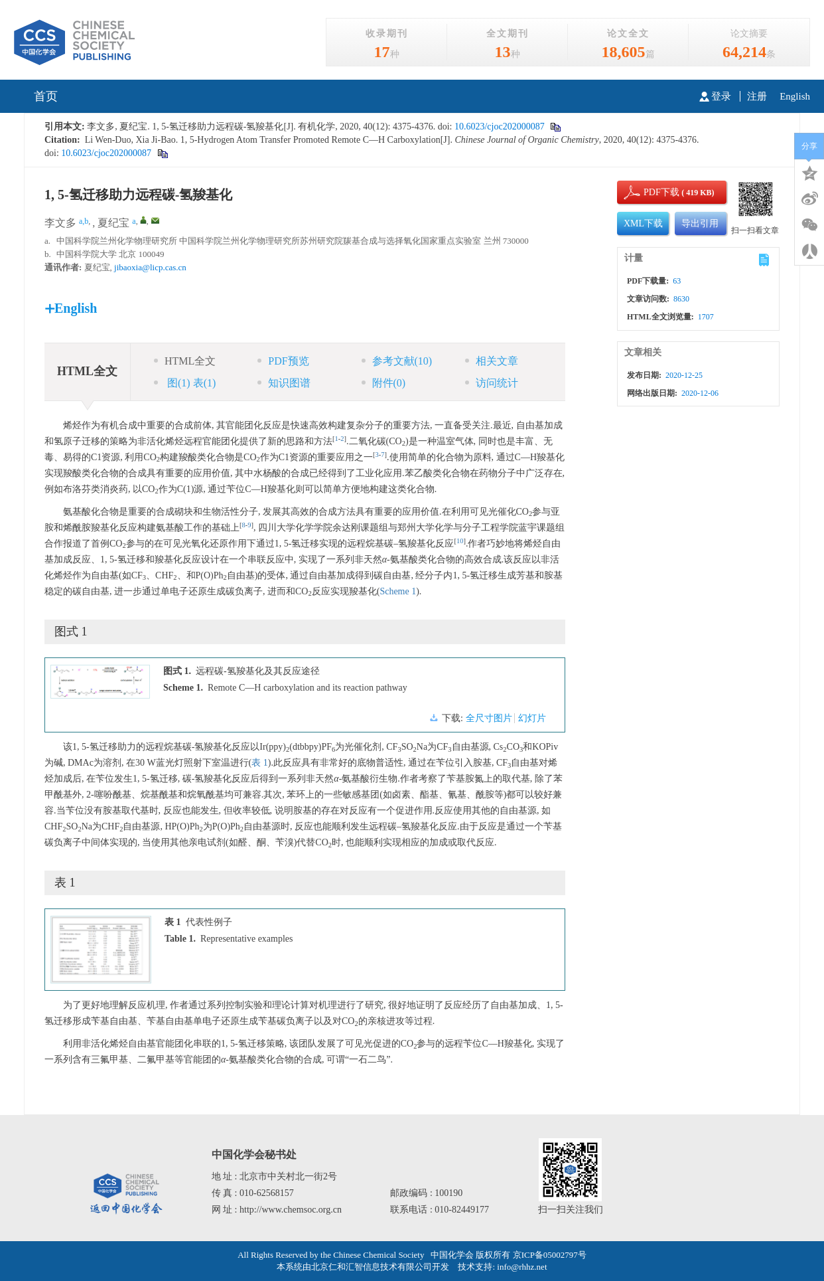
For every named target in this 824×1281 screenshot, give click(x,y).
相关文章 (491, 361)
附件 (384, 382)
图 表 (185, 382)
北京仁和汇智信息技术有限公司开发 (380, 1267)
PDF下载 (650, 192)
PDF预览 (283, 361)
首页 (46, 96)
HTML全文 (185, 361)
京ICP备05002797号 (549, 1255)
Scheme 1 (397, 591)
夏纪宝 (113, 222)
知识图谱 (283, 382)
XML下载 (643, 223)
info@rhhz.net (522, 1267)
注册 (757, 96)
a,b (83, 221)
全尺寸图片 (489, 718)
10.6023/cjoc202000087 (498, 126)
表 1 (259, 763)
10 (460, 541)
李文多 (60, 222)
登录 (715, 96)
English (795, 96)
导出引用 (700, 223)
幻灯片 (532, 718)
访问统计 (491, 382)
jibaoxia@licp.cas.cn (150, 267)
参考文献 (397, 361)
